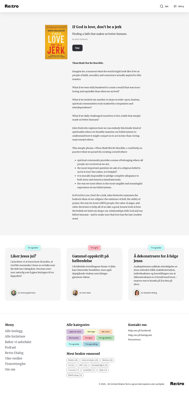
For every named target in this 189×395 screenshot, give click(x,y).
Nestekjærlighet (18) (99, 365)
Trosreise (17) (73, 370)
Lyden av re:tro (75, 331)
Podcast (10, 347)
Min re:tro (106, 331)
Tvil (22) (71, 365)
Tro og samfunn (105, 338)
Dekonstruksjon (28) (90, 360)
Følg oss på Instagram (140, 335)
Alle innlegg (14, 331)
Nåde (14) (103, 370)
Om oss (10, 369)
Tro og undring (91, 344)
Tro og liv (88, 338)
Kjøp (77, 48)
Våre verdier (13, 358)
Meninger (91, 331)
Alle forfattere (15, 336)
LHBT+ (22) (82, 365)
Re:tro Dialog (14, 353)
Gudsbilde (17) (89, 370)
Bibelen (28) (73, 360)
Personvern (134, 339)
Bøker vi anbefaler (18, 342)
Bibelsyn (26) (107, 360)
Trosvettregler (15, 364)
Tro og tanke (74, 344)
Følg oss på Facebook (139, 330)
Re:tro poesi (74, 338)
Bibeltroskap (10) (75, 375)
